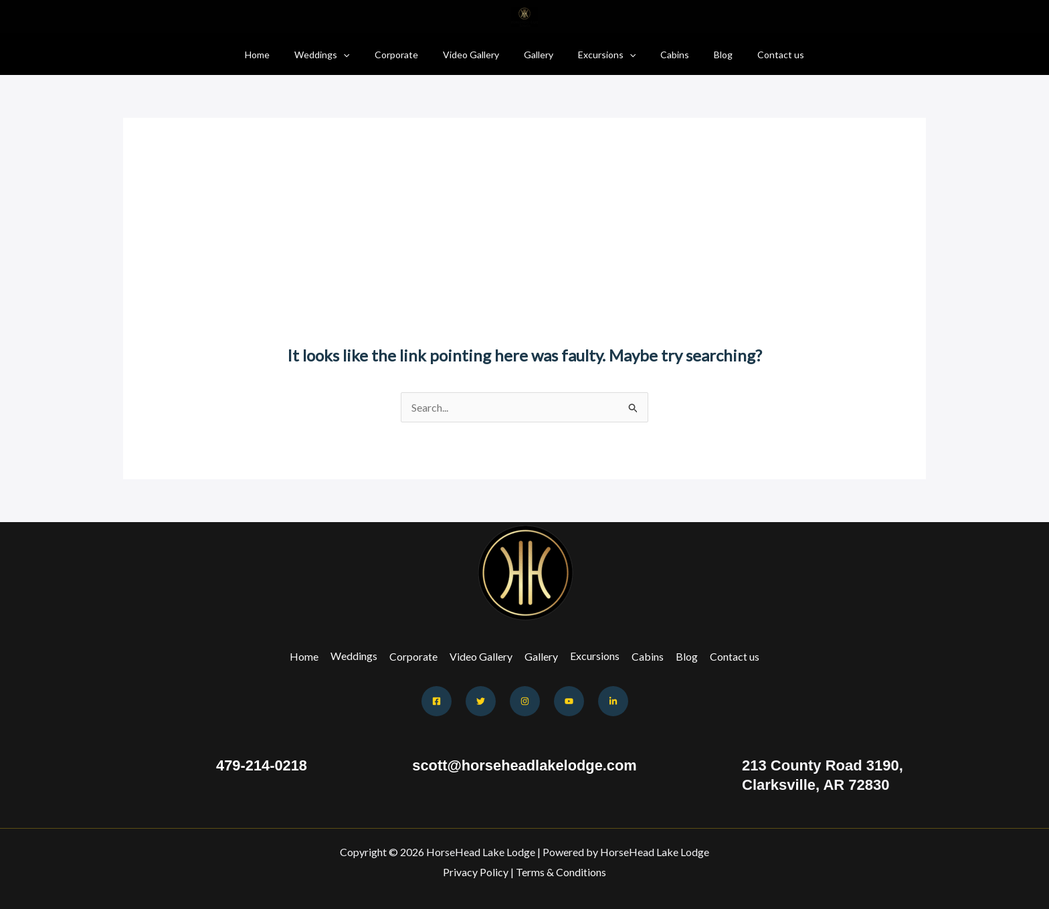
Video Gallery (477, 54)
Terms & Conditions (561, 871)
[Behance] (613, 701)
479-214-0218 (261, 765)
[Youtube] (569, 701)
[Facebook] (436, 701)
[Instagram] (525, 701)
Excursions (601, 54)
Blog (705, 54)
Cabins (662, 54)
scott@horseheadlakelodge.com (524, 765)
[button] (361, 54)
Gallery (538, 54)
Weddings (339, 54)
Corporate (408, 54)
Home (281, 54)
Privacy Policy (475, 871)
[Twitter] (481, 701)
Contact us (756, 54)
